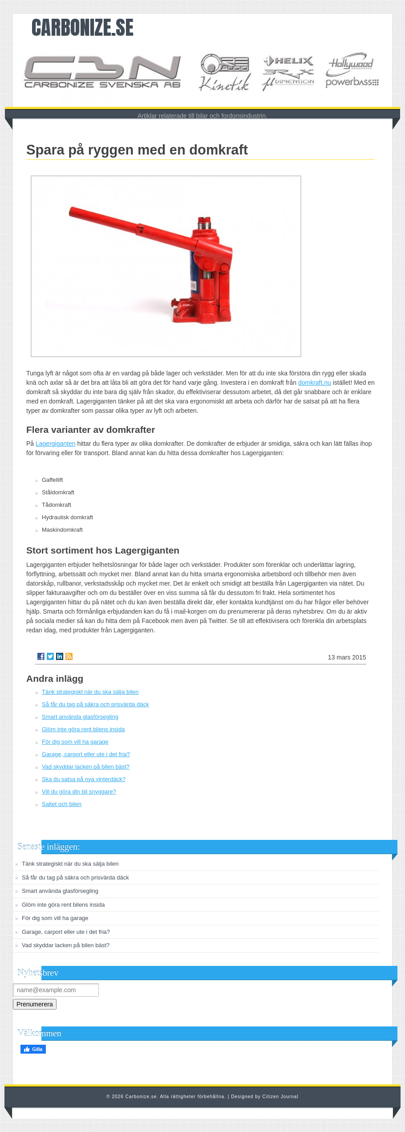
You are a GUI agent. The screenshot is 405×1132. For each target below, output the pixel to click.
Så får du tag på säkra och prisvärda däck (95, 704)
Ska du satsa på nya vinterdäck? (84, 779)
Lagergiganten (56, 443)
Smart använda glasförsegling (80, 716)
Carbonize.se (83, 27)
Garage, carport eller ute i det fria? (86, 754)
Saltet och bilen (61, 804)
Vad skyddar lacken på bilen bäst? (86, 766)
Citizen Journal (281, 1096)
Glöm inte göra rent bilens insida (83, 729)
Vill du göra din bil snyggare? (79, 791)
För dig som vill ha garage (75, 741)
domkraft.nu (314, 382)
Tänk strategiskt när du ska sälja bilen (90, 691)
